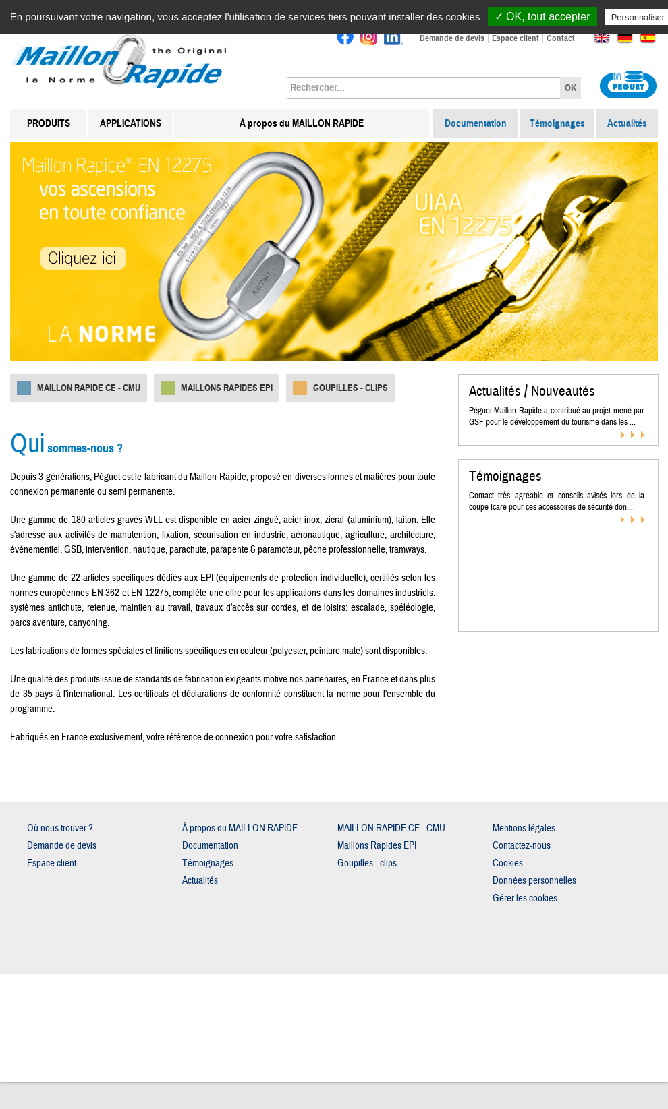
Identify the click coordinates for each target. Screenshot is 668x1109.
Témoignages (557, 123)
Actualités (627, 123)
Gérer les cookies (525, 898)
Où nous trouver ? (60, 828)
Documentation (476, 123)
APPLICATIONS (130, 123)
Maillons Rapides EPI (227, 388)
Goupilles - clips (350, 388)
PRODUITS (48, 123)
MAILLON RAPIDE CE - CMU (88, 388)
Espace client (515, 38)
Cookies (508, 863)
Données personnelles (534, 880)
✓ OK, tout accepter (542, 16)
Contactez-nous (522, 845)
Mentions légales (524, 828)
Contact (561, 38)
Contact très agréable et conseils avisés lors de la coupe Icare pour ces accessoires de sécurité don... (556, 501)
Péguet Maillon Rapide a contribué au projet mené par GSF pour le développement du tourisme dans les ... (556, 416)
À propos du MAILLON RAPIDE (302, 123)
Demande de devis (452, 38)
